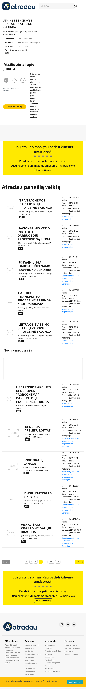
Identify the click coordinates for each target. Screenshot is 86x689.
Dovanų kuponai (71, 654)
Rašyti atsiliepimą (15, 107)
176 (58, 562)
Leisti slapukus (75, 682)
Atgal (6, 562)
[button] (80, 6)
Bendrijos (66, 284)
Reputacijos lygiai (33, 654)
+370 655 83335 (25, 39)
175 (51, 562)
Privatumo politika (53, 651)
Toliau (79, 562)
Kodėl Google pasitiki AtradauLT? (31, 665)
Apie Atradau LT (32, 645)
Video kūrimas (70, 645)
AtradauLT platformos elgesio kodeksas (52, 668)
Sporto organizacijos (70, 276)
